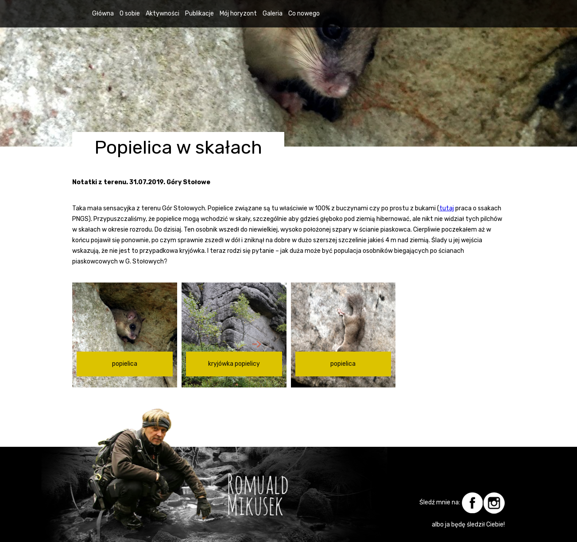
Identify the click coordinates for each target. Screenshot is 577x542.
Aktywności (162, 13)
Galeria (273, 13)
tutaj (446, 208)
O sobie (130, 13)
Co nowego (304, 13)
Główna (103, 13)
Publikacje (199, 13)
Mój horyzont (238, 13)
